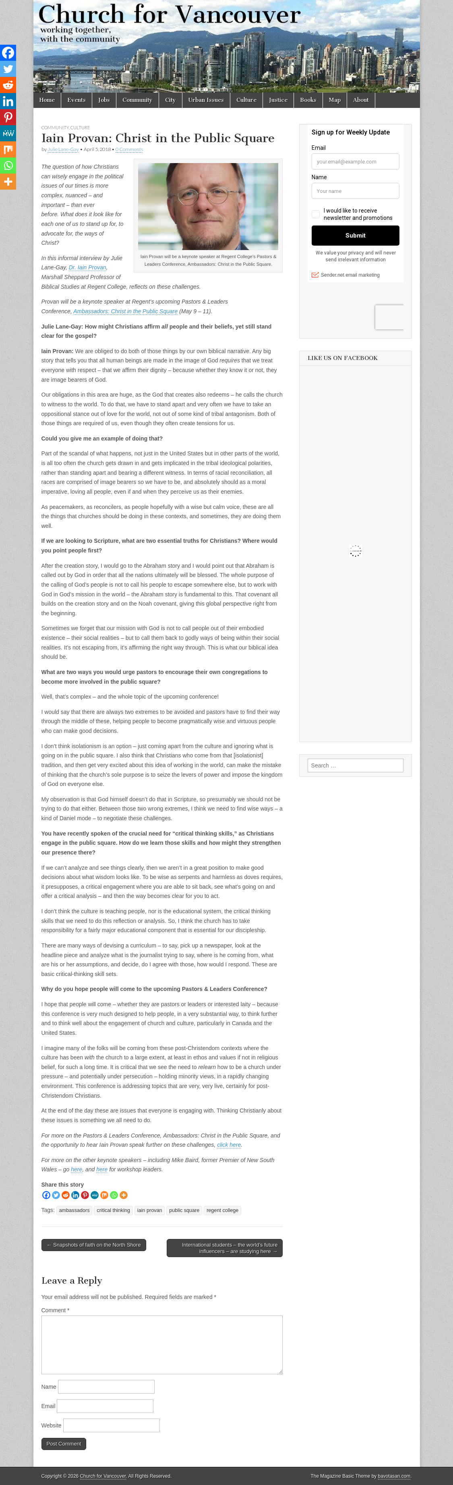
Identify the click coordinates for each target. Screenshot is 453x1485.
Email (48, 1406)
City (170, 100)
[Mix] (104, 1195)
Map (335, 100)
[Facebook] (46, 1195)
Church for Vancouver (103, 1476)
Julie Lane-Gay (63, 149)
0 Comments (129, 149)
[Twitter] (56, 1195)
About (361, 100)
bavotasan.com (394, 1476)
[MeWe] (95, 1195)
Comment (55, 1310)
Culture (246, 100)
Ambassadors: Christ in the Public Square (125, 311)
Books (308, 100)
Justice (278, 100)
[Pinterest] (85, 1195)
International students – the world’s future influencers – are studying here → (230, 1248)
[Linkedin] (75, 1195)
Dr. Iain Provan (87, 267)
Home (47, 100)
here (76, 1169)
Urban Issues (206, 100)
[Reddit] (66, 1195)
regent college (222, 1210)
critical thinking (113, 1210)
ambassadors (74, 1210)
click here (229, 1145)
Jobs (104, 100)
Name (48, 1387)
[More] (124, 1195)
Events (76, 100)
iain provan (149, 1210)
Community (137, 100)
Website (51, 1425)
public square (184, 1210)
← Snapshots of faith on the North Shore (94, 1245)
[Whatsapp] (114, 1195)
